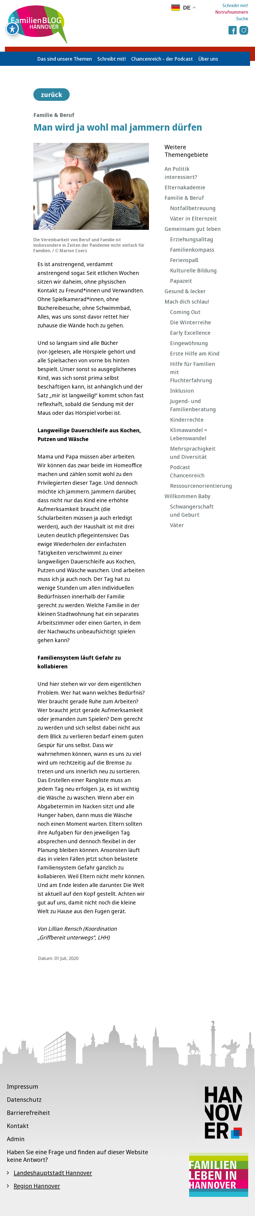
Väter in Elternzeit (193, 218)
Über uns (208, 58)
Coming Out (185, 312)
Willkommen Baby (187, 496)
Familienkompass (192, 249)
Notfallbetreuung (193, 208)
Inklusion (182, 390)
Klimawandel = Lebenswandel (188, 434)
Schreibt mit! (235, 5)
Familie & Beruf (184, 197)
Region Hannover (37, 1185)
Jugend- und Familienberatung (193, 405)
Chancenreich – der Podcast (162, 58)
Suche (242, 19)
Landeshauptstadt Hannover (53, 1172)
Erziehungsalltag (191, 239)
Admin (16, 1138)
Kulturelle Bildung (193, 270)
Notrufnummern (231, 12)
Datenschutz (24, 1099)
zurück (51, 94)
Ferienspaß (184, 260)
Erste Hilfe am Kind (194, 353)
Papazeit (181, 280)
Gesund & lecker (185, 291)
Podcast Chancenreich (187, 471)
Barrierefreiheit (28, 1112)
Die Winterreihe (190, 322)
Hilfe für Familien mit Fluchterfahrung (192, 372)
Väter (177, 525)
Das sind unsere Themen (64, 58)
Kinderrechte (187, 419)
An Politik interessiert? (181, 173)
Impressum (22, 1086)
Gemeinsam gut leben (193, 229)
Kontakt (18, 1125)
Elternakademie (185, 187)
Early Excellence (190, 332)
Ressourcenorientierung (196, 485)
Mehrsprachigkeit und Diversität (193, 452)
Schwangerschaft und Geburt (192, 510)
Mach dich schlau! (187, 301)
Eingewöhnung (189, 343)
